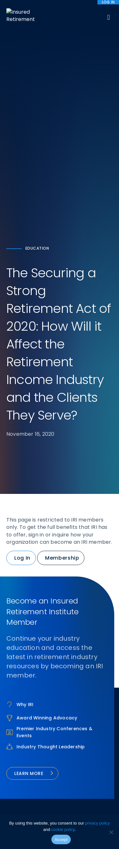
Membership (62, 558)
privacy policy (97, 823)
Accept (61, 839)
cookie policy (63, 829)
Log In (22, 558)
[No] (111, 832)
